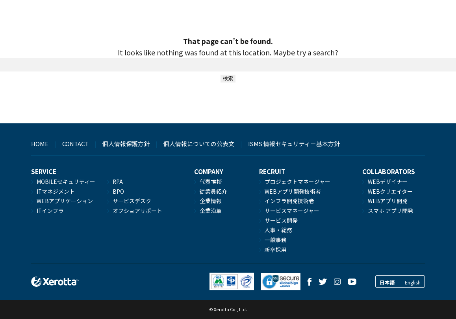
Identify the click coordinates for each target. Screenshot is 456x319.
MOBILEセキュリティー (66, 181)
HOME (39, 143)
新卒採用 (276, 249)
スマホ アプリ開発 (390, 210)
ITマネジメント (56, 191)
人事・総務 (278, 230)
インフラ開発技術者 (289, 201)
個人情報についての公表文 (198, 143)
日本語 (387, 282)
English (413, 282)
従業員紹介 (213, 191)
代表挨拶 (211, 181)
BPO (118, 191)
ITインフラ (50, 210)
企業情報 (211, 201)
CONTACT (75, 143)
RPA (118, 181)
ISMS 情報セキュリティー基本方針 (294, 143)
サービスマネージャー (292, 210)
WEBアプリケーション (65, 201)
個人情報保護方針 (126, 143)
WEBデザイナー (388, 181)
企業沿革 (211, 210)
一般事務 (276, 240)
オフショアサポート (137, 210)
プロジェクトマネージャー (297, 181)
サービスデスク (132, 201)
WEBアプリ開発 (388, 201)
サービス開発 (281, 220)
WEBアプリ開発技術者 (293, 191)
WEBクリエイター (390, 191)
